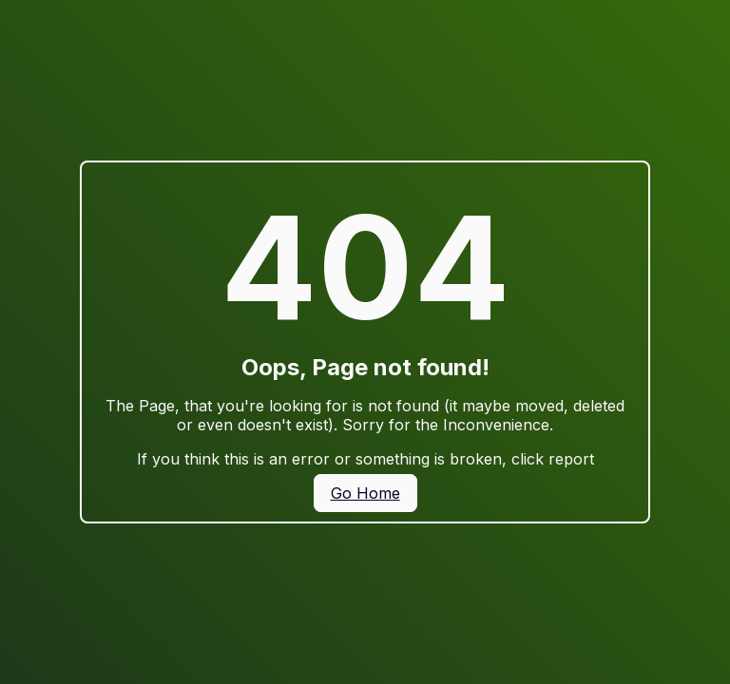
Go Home (365, 493)
